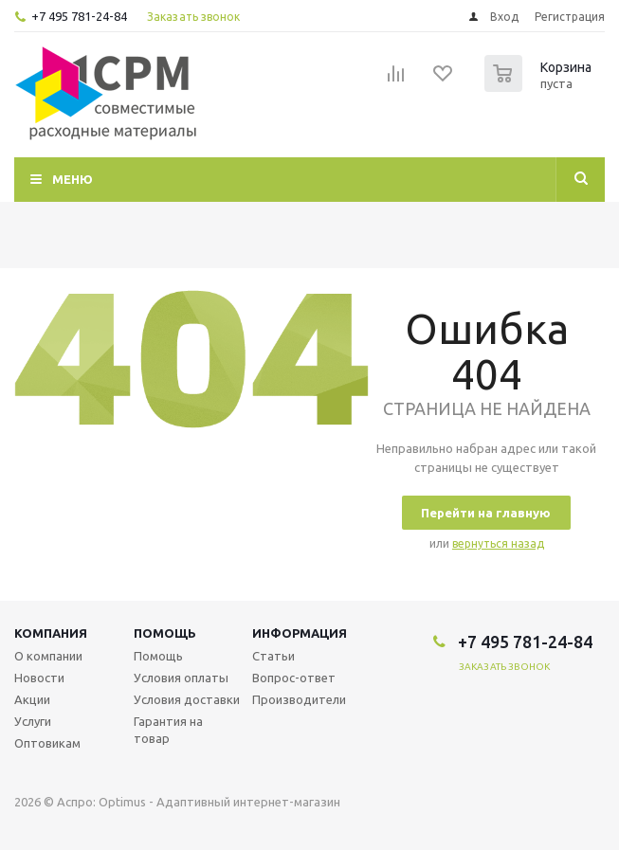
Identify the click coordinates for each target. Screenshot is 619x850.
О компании (48, 655)
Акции (32, 699)
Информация (299, 633)
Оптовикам (47, 743)
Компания (50, 633)
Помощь (165, 633)
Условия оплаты (181, 677)
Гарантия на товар (168, 729)
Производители (299, 699)
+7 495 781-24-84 (79, 16)
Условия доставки (187, 699)
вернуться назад (498, 543)
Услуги (32, 721)
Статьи (273, 655)
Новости (39, 677)
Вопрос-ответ (294, 677)
